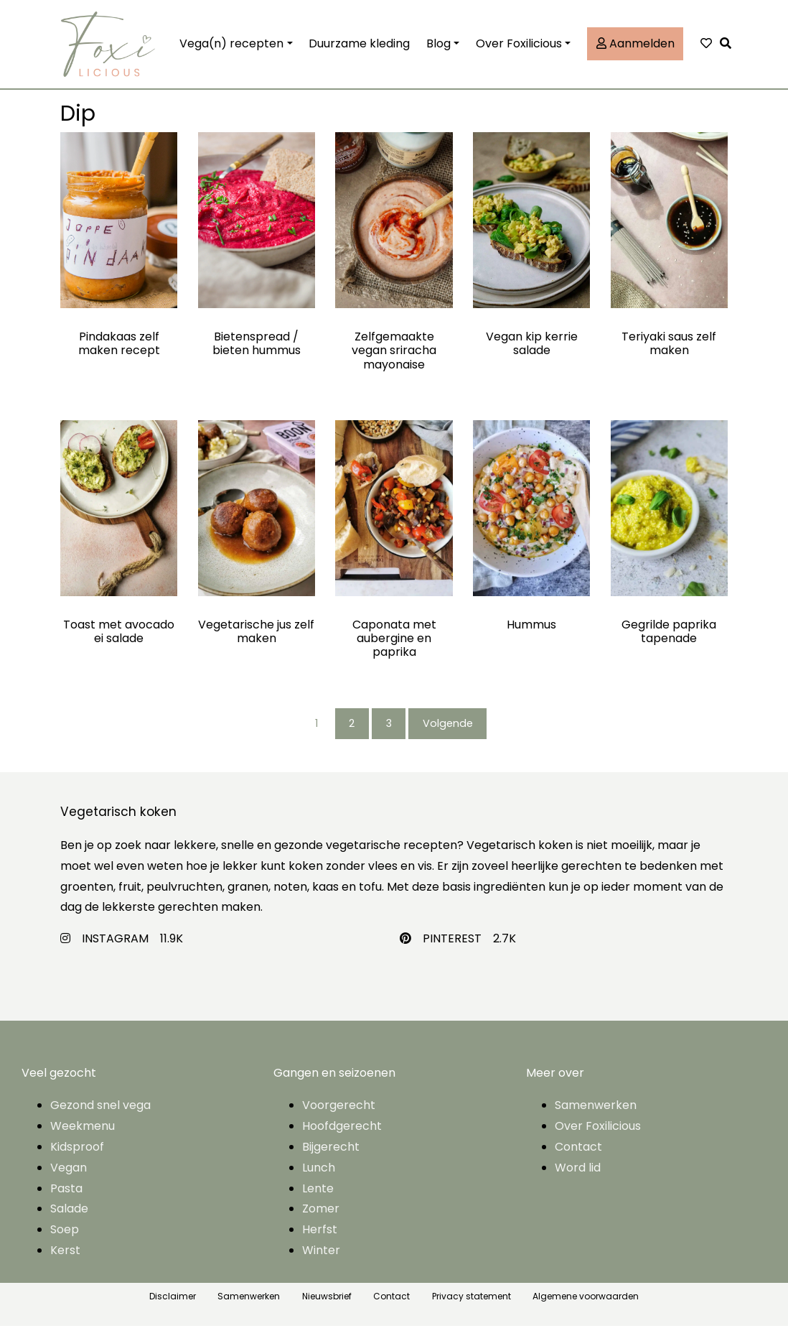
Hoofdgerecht (342, 1136)
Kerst (65, 1260)
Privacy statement (471, 1306)
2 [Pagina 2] (349, 733)
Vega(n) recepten (231, 48)
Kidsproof (77, 1157)
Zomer (320, 1219)
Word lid (578, 1177)
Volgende (456, 733)
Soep (64, 1239)
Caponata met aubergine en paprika (394, 647)
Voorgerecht (338, 1116)
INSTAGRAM (115, 949)
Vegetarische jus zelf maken (256, 640)
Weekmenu (82, 1136)
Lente (318, 1198)
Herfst (319, 1239)
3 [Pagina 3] (391, 733)
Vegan (68, 1177)
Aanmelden (635, 48)
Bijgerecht (331, 1157)
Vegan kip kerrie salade (532, 352)
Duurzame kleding (359, 48)
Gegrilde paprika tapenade (669, 640)
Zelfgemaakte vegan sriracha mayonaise (394, 359)
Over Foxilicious (519, 48)
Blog (438, 48)
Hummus (531, 633)
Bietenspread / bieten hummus (256, 352)
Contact (578, 1157)
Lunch (318, 1177)
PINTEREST (452, 949)
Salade (69, 1219)
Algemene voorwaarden (586, 1306)
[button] (729, 48)
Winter (321, 1260)
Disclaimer (172, 1306)
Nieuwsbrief (327, 1306)
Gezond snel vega (100, 1116)
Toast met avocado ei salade (118, 640)
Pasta (66, 1198)
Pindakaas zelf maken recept (119, 352)
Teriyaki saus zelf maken (669, 352)
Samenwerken (596, 1116)
